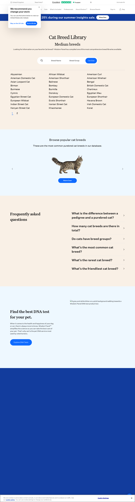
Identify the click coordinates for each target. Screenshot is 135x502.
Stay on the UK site (17, 23)
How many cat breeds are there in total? (95, 228)
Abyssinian (16, 74)
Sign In (112, 9)
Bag (122, 9)
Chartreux (92, 89)
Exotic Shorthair (57, 100)
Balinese (53, 81)
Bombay (53, 85)
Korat (90, 108)
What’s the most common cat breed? (92, 249)
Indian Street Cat (19, 104)
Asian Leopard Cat (20, 81)
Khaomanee (55, 108)
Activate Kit (121, 2)
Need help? (39, 2)
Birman (14, 85)
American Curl (94, 74)
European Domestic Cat (61, 96)
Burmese (15, 89)
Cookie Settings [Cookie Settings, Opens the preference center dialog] (103, 498)
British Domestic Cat (97, 85)
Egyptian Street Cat (21, 96)
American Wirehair (96, 78)
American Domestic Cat (23, 78)
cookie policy (10, 500)
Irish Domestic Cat (96, 104)
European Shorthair (97, 96)
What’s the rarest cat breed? (92, 260)
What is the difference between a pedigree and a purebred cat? (95, 215)
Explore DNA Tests (21, 342)
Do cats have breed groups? (91, 239)
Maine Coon (67, 180)
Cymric (14, 93)
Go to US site (31, 23)
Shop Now (102, 17)
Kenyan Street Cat (20, 108)
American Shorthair (59, 78)
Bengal (90, 81)
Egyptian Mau (94, 93)
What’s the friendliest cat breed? (95, 268)
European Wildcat (20, 100)
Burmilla (53, 89)
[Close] (131, 498)
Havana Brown (94, 100)
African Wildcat (57, 74)
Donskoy (53, 93)
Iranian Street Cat (58, 104)
